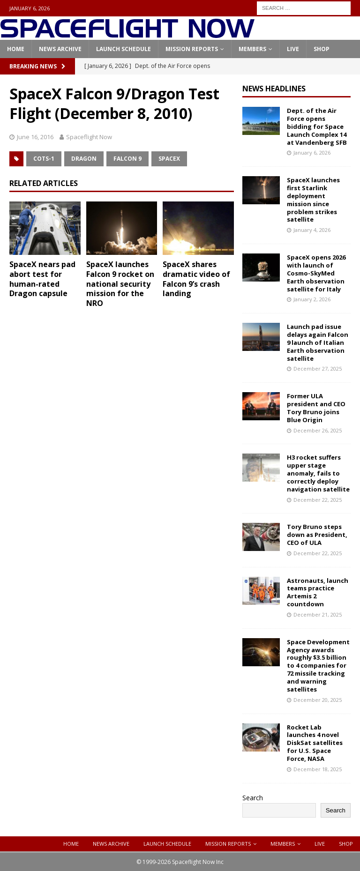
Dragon (84, 159)
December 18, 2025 (317, 769)
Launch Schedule (123, 49)
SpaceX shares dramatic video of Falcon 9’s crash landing (196, 278)
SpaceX (169, 159)
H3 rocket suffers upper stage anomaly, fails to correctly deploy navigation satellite (318, 473)
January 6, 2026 (311, 152)
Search (252, 797)
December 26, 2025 (317, 430)
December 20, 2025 (317, 699)
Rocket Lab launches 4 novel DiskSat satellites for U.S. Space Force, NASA (315, 743)
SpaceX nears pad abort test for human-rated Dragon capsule (42, 278)
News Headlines (274, 88)
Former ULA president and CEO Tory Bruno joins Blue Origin (316, 408)
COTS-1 (43, 159)
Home (15, 49)
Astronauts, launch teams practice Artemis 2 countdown (317, 592)
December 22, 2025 (317, 499)
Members (252, 49)
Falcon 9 (127, 159)
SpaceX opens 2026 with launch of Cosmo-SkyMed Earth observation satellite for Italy (316, 273)
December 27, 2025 (317, 368)
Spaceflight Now (89, 137)
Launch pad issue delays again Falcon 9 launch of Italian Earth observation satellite (317, 342)
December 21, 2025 (317, 614)
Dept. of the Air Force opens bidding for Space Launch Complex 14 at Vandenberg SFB (317, 126)
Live (293, 49)
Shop (322, 49)
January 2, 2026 (311, 299)
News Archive (60, 49)
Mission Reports (191, 49)
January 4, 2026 (311, 229)
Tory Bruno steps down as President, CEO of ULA (317, 534)
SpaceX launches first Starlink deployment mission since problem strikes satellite (313, 199)
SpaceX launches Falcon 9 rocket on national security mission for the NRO (120, 283)
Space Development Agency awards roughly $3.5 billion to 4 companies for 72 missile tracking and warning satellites (318, 665)
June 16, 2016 (35, 137)
